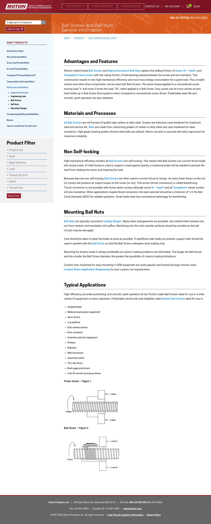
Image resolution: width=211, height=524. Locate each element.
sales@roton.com (132, 508)
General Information (20, 93)
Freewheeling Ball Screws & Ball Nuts (23, 114)
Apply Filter (14, 195)
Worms (10, 120)
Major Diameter (17, 162)
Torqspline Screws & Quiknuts (21, 76)
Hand (12, 156)
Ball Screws (95, 70)
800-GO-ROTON (189, 17)
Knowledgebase (131, 6)
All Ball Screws (73, 122)
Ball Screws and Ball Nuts (17, 87)
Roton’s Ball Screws (173, 298)
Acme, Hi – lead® (185, 70)
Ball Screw (98, 243)
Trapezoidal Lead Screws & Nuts (21, 81)
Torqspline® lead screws (78, 75)
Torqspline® (180, 187)
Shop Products (74, 6)
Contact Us (152, 6)
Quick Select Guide (15, 51)
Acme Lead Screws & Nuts (18, 63)
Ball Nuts (69, 221)
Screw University (102, 6)
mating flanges (113, 221)
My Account (172, 6)
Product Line (16, 150)
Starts (12, 181)
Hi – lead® (157, 187)
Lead (12, 168)
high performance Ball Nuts (124, 70)
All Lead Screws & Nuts (17, 57)
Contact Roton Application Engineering (87, 269)
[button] (43, 22)
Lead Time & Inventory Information (125, 515)
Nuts (91, 127)
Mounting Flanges (19, 108)
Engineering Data (18, 96)
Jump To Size (15, 29)
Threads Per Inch (18, 175)
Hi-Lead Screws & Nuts (17, 69)
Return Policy (154, 515)
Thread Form (16, 187)
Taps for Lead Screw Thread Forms (22, 126)
